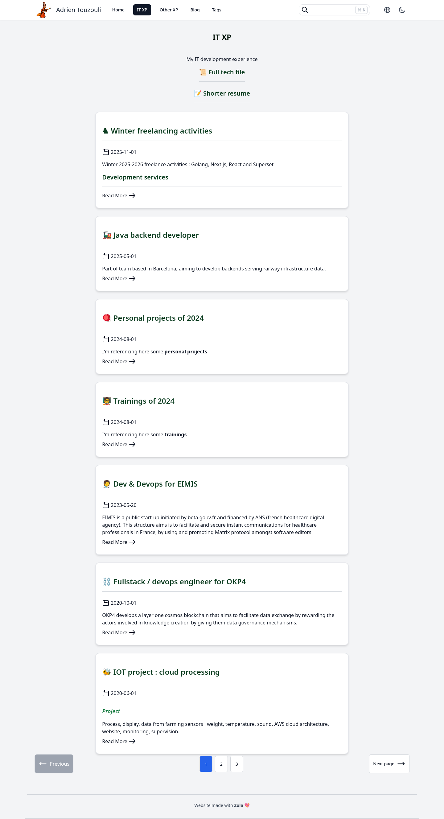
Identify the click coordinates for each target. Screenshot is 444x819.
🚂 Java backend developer (150, 235)
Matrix (222, 532)
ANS (260, 517)
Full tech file (226, 72)
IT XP (142, 10)
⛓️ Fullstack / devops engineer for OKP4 (174, 581)
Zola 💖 (242, 805)
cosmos (174, 615)
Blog (194, 10)
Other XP (169, 10)
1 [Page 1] (206, 764)
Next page (389, 763)
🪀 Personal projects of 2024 (153, 318)
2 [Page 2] (221, 764)
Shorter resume (226, 93)
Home (118, 10)
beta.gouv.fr (202, 517)
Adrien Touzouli (78, 10)
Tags (216, 10)
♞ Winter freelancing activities (157, 131)
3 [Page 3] (237, 764)
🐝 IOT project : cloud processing (161, 672)
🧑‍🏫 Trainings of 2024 (138, 401)
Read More (119, 195)
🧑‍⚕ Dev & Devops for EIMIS (150, 484)
